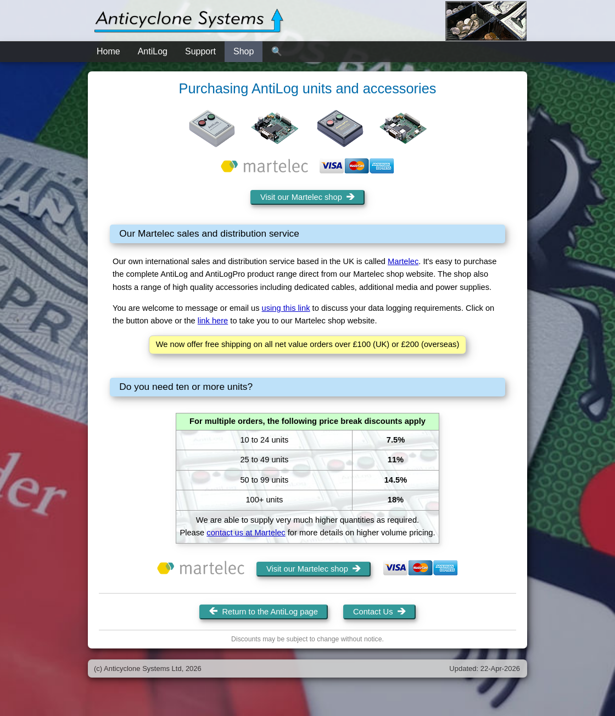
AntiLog (152, 51)
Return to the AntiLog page (263, 611)
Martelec (403, 261)
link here (213, 320)
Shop (243, 51)
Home (108, 51)
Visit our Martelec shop (307, 197)
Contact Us (379, 611)
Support (200, 51)
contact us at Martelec (245, 532)
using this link (286, 308)
